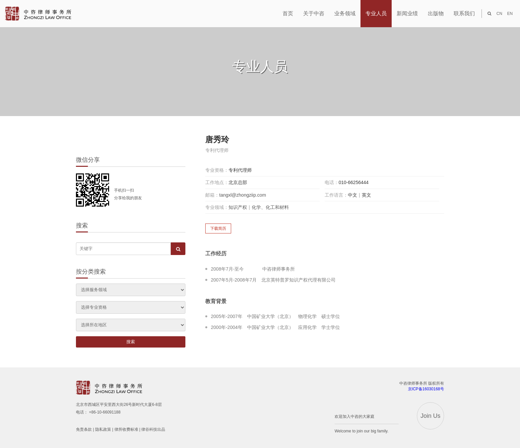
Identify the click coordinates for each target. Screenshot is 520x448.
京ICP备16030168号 (426, 389)
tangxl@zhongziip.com (242, 195)
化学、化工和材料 (270, 207)
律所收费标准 (126, 429)
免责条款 (84, 429)
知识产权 (237, 207)
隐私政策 (103, 429)
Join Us (430, 416)
